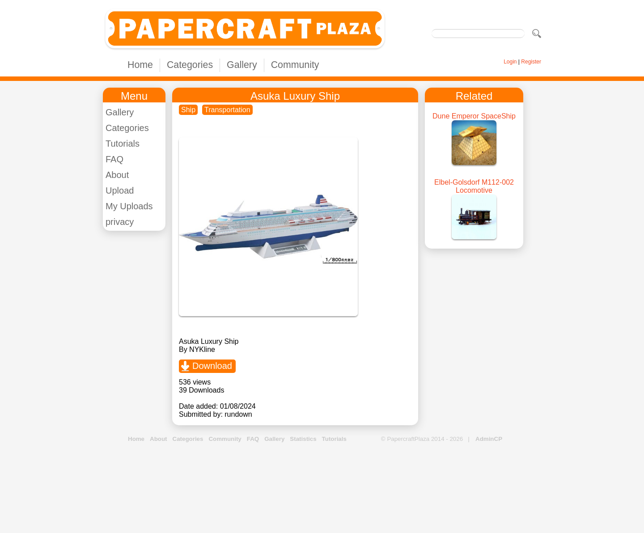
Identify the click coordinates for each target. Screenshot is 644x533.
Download (212, 366)
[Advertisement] (322, 488)
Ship (188, 110)
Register (531, 62)
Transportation (227, 110)
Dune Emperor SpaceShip (474, 116)
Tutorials (123, 143)
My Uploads (129, 206)
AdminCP (488, 439)
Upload (120, 190)
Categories (190, 64)
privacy (120, 222)
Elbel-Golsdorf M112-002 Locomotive (474, 186)
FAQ (114, 159)
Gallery (242, 64)
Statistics (303, 439)
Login (510, 62)
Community (295, 64)
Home (140, 64)
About (117, 175)
